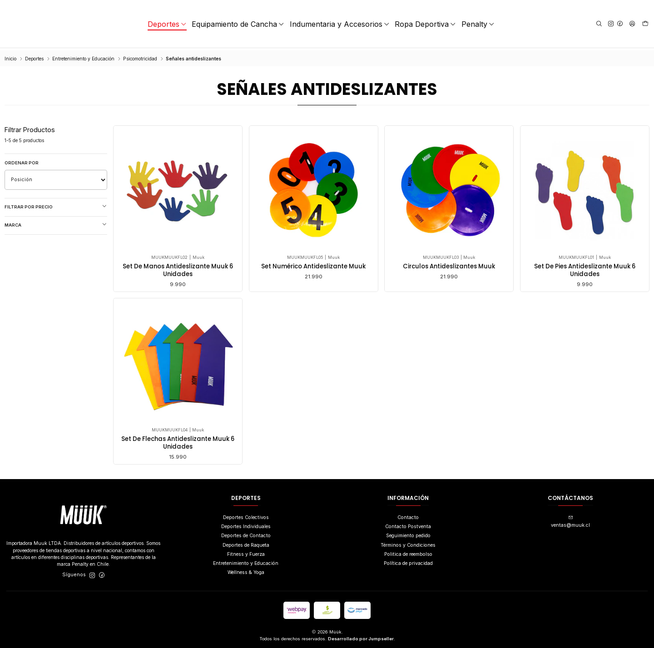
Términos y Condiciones (408, 542)
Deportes (34, 56)
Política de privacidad (408, 561)
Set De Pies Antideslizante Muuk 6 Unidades (584, 268)
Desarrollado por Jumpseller (361, 636)
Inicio (10, 56)
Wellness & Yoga (246, 570)
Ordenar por (22, 160)
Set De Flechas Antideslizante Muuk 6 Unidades (177, 480)
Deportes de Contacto (246, 533)
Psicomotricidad (140, 56)
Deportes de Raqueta (246, 542)
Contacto (408, 515)
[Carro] (645, 24)
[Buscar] (598, 24)
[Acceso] (631, 24)
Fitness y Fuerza (246, 552)
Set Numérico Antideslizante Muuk (313, 264)
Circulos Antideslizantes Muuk (449, 264)
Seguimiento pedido (408, 533)
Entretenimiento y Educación (83, 56)
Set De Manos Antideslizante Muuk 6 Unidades (178, 268)
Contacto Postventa (408, 524)
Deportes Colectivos (246, 515)
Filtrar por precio (56, 204)
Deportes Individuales (246, 524)
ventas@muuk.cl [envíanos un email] (570, 519)
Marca (56, 222)
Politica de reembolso (408, 552)
